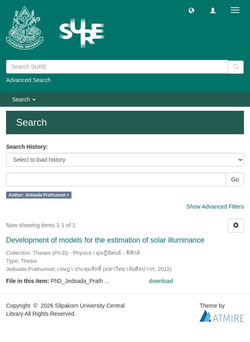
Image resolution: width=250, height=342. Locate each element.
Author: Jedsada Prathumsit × (38, 194)
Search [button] (24, 99)
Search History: (27, 147)
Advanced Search (28, 80)
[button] (191, 10)
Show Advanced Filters (215, 206)
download (161, 281)
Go (235, 179)
